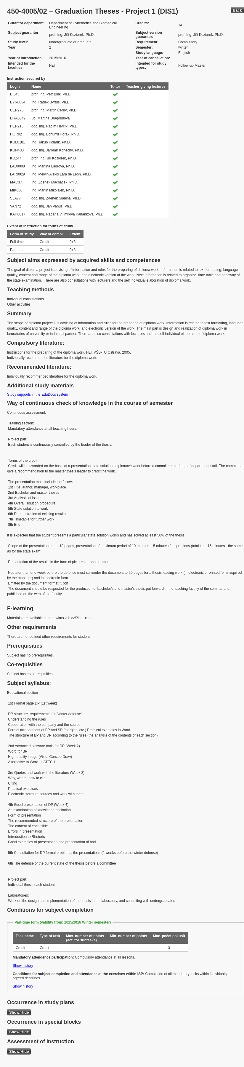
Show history (23, 966)
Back (237, 10)
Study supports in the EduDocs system (37, 394)
